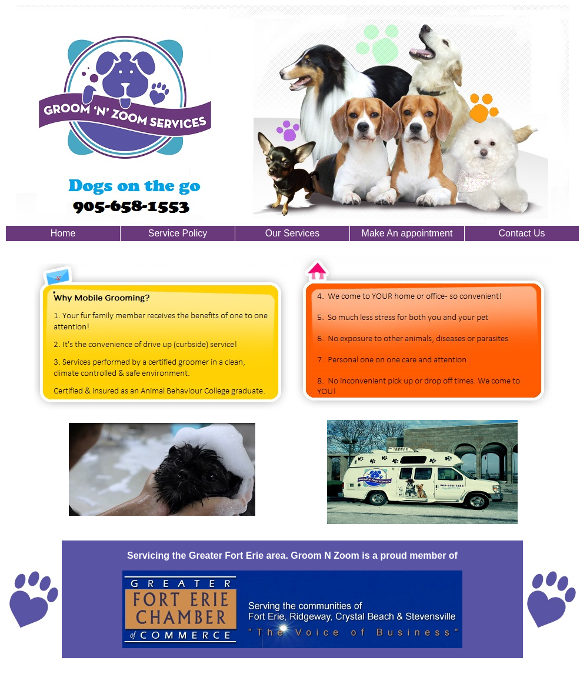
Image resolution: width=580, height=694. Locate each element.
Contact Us (521, 233)
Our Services (292, 233)
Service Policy (177, 233)
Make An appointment (407, 233)
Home (63, 233)
